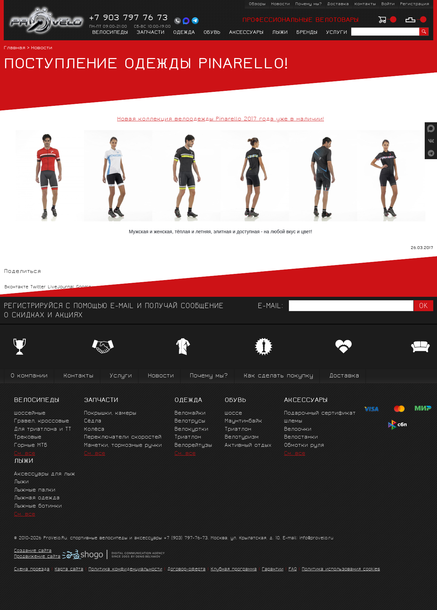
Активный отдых (248, 445)
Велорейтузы (193, 445)
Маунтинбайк (243, 421)
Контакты (365, 4)
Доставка (338, 4)
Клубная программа (234, 569)
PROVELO (47, 21)
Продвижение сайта (37, 557)
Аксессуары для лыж (44, 474)
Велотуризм (242, 437)
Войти (388, 4)
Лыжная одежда (37, 498)
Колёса (94, 429)
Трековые (27, 437)
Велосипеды (110, 32)
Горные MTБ (30, 445)
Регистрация (414, 4)
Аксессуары (246, 32)
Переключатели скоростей (122, 437)
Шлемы (293, 421)
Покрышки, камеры (110, 413)
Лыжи (280, 32)
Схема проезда (32, 569)
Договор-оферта (186, 569)
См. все (24, 453)
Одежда (184, 32)
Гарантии (272, 569)
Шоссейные (29, 413)
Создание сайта (33, 551)
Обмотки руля (304, 445)
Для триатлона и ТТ (42, 429)
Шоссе (233, 413)
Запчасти (151, 32)
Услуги (336, 32)
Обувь (212, 32)
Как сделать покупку (278, 376)
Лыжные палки (34, 490)
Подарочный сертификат (320, 413)
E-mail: (270, 306)
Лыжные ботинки (38, 506)
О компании (29, 376)
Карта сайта (69, 569)
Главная (14, 48)
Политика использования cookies (341, 569)
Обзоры (257, 4)
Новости (280, 4)
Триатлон (187, 437)
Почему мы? (308, 4)
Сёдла (92, 421)
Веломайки (190, 413)
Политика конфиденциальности (125, 569)
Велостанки (301, 437)
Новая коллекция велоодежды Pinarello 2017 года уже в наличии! (220, 119)
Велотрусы (189, 421)
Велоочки (297, 429)
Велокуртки (191, 429)
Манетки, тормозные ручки (123, 445)
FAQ (292, 569)
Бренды (307, 32)
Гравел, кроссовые (41, 421)
